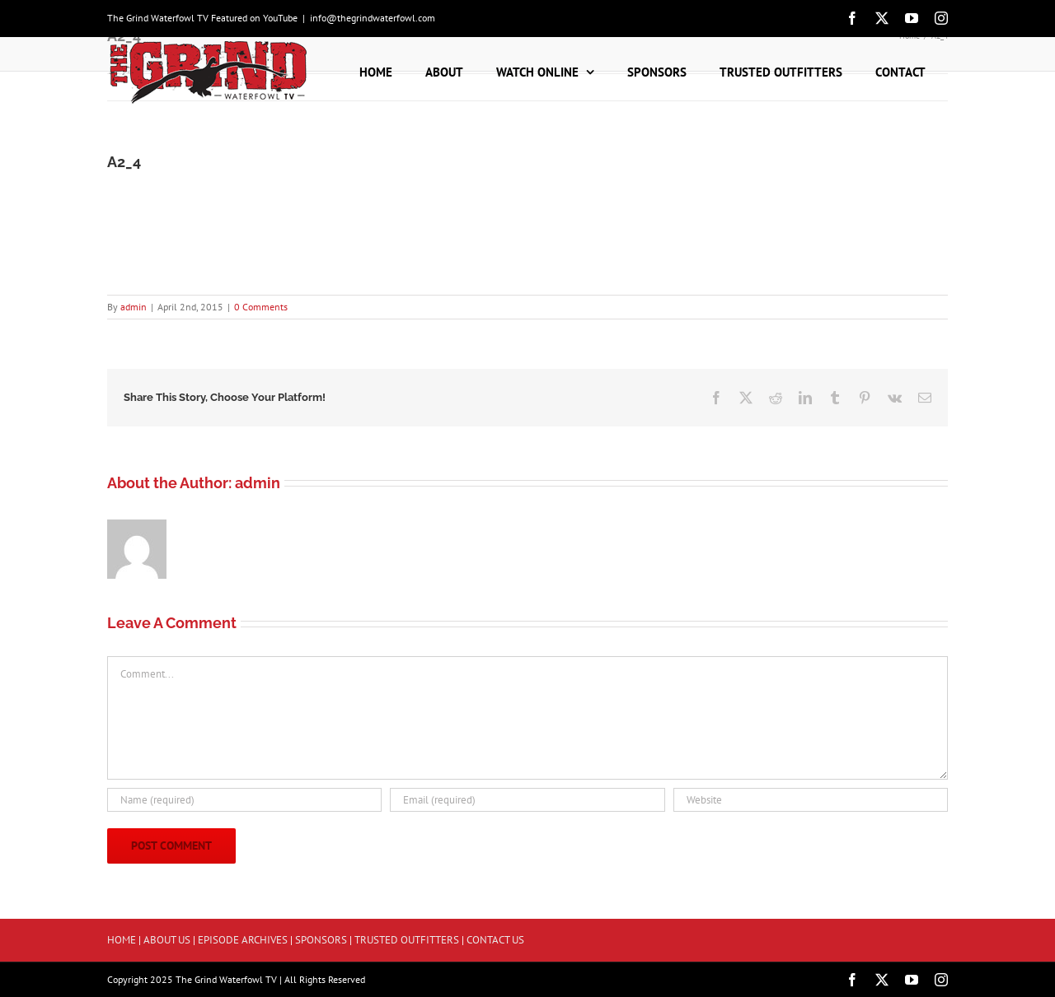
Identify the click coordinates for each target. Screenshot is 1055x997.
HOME (121, 940)
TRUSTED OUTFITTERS (406, 940)
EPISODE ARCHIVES (243, 940)
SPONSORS (321, 940)
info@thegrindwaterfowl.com (372, 18)
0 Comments (261, 306)
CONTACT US (495, 940)
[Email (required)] (527, 800)
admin (133, 306)
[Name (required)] (244, 800)
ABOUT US (166, 940)
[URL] (810, 800)
